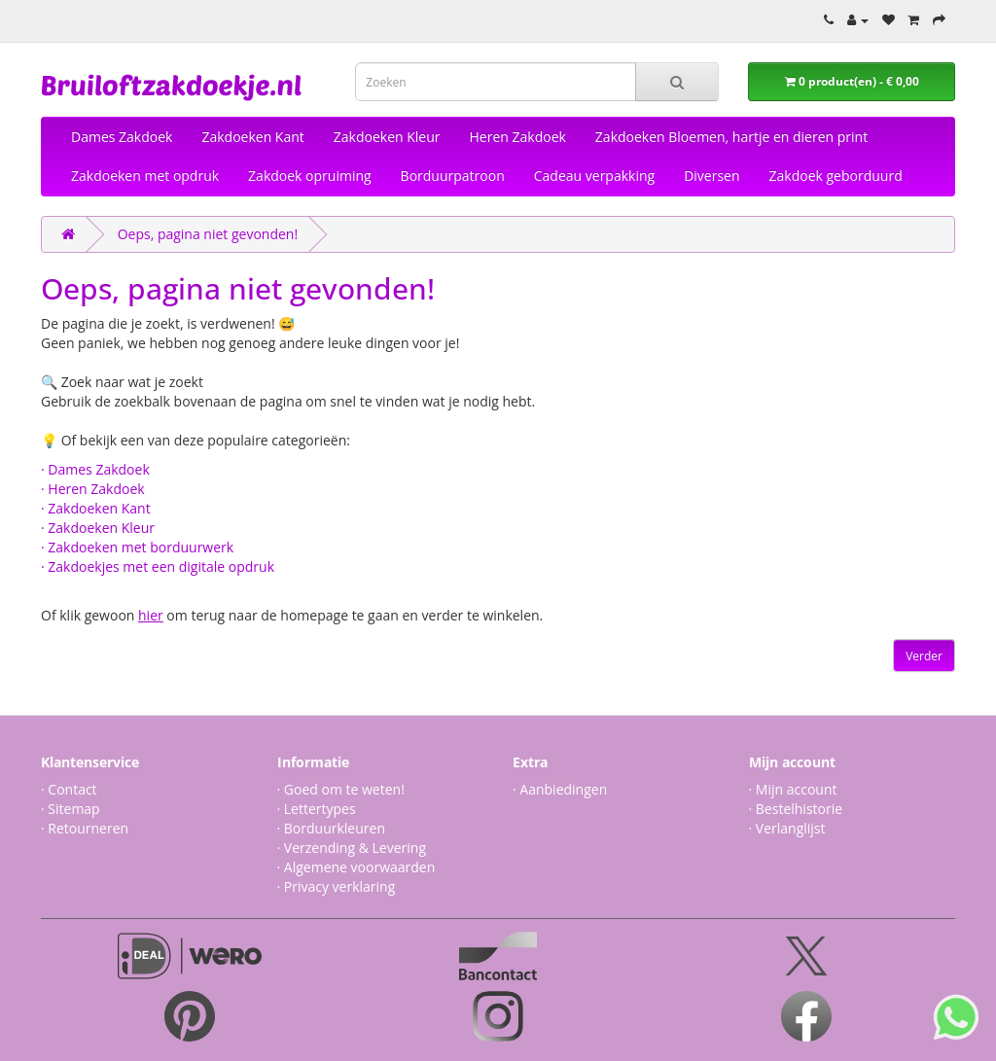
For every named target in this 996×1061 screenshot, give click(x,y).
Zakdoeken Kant (252, 136)
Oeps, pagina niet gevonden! (208, 234)
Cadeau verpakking (594, 175)
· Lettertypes (316, 808)
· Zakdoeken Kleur (98, 527)
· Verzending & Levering (351, 847)
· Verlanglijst (787, 828)
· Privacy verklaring (336, 886)
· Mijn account (793, 789)
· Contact (69, 789)
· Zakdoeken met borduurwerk (137, 547)
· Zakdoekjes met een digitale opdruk (157, 566)
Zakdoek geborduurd (836, 175)
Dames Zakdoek (121, 136)
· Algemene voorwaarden (356, 867)
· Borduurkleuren (331, 828)
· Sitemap (70, 808)
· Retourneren (84, 828)
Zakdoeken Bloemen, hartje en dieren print (731, 136)
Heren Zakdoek (518, 136)
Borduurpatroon (453, 175)
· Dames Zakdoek (95, 469)
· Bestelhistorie (796, 808)
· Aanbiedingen (560, 789)
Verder (924, 656)
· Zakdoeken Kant (96, 508)
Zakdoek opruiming (310, 175)
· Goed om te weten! (341, 789)
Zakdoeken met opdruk (145, 175)
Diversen (711, 175)
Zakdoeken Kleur (387, 136)
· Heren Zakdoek (93, 488)
